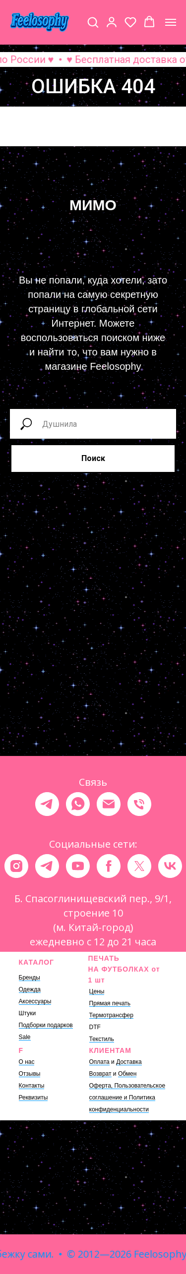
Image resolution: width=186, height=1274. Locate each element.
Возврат (100, 1073)
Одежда (30, 989)
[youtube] (78, 866)
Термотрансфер (111, 1015)
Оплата (99, 1061)
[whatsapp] (78, 804)
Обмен (127, 1073)
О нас (27, 1061)
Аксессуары (35, 1001)
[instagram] (16, 866)
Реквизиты (33, 1097)
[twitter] (139, 866)
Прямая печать (110, 1003)
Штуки (27, 1013)
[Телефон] (139, 804)
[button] (93, 22)
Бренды (29, 977)
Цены (97, 991)
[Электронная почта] (109, 804)
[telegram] (47, 804)
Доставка (129, 1061)
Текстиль (101, 1039)
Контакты (32, 1085)
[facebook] (109, 866)
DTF (95, 1027)
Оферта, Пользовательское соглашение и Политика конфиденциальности (127, 1097)
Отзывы (30, 1073)
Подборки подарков (46, 1025)
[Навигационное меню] (170, 22)
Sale (25, 1037)
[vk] (170, 866)
